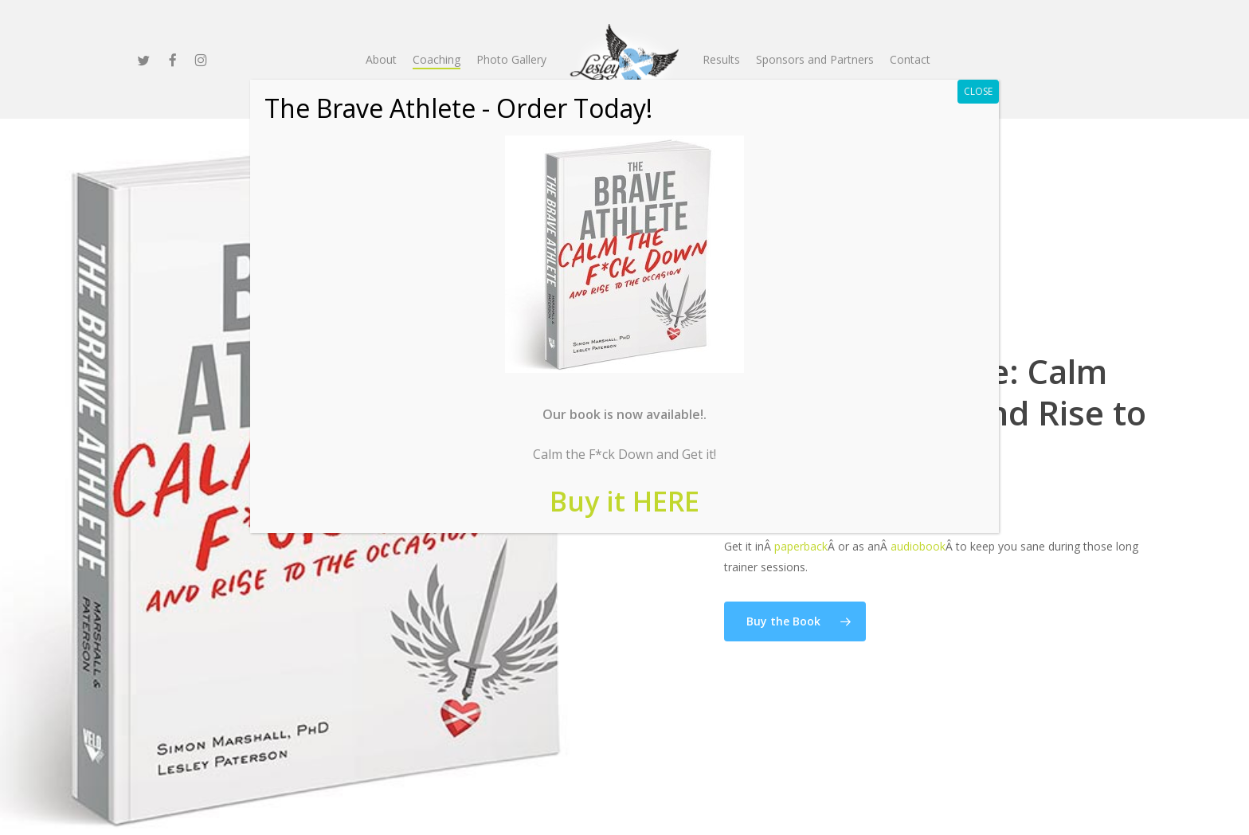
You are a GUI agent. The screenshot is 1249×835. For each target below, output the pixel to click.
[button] (795, 621)
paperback (801, 546)
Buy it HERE (624, 501)
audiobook (918, 546)
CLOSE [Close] (978, 91)
